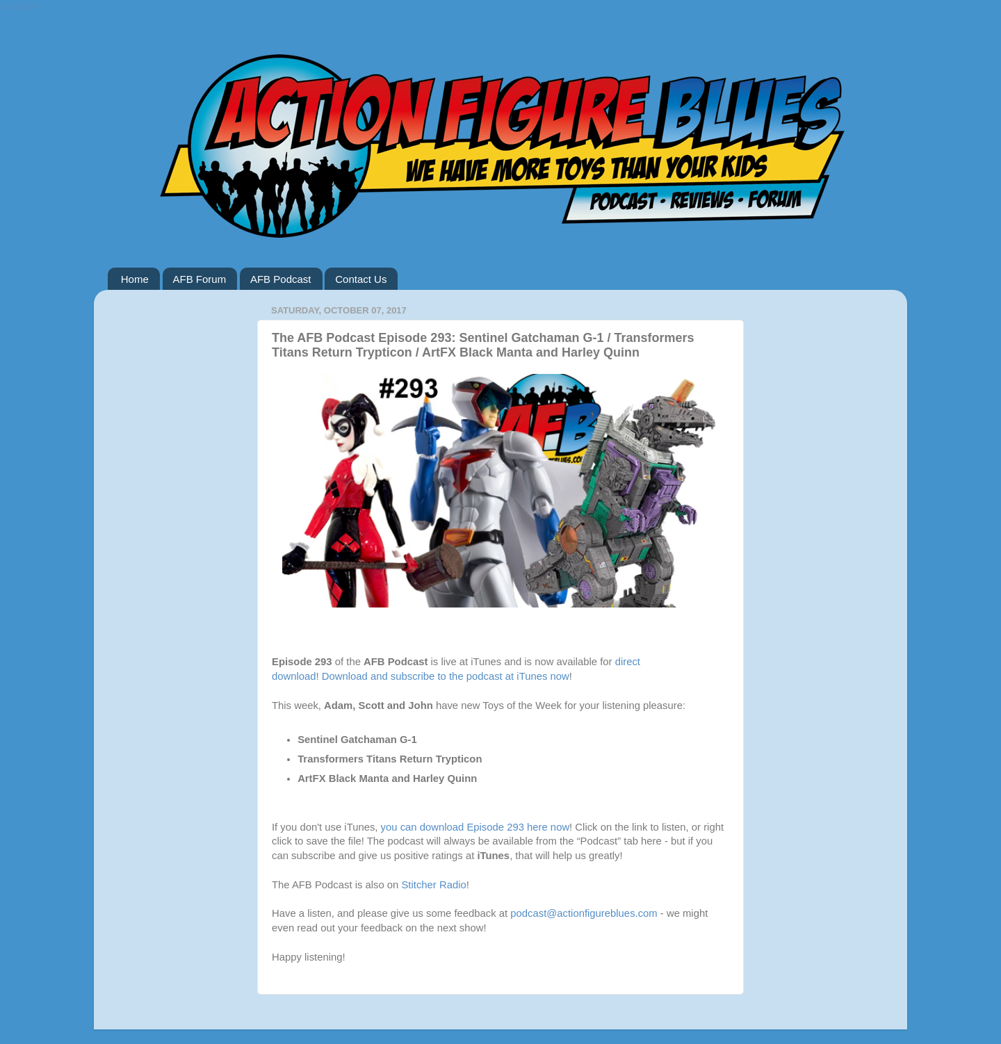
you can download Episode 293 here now (475, 827)
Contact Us (360, 279)
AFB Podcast (280, 279)
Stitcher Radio (433, 884)
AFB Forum (200, 279)
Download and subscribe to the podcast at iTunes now (445, 676)
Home (135, 279)
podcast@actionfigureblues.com (583, 913)
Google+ (20, 6)
